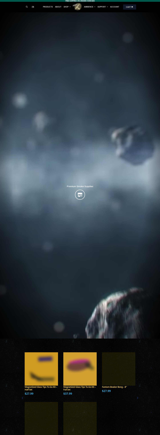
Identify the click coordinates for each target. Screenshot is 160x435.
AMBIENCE (88, 7)
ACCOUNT (114, 7)
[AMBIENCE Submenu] (94, 7)
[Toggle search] (27, 7)
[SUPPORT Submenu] (107, 7)
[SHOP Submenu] (70, 7)
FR (33, 7)
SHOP (66, 7)
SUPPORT (102, 7)
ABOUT (58, 7)
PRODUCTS (48, 7)
